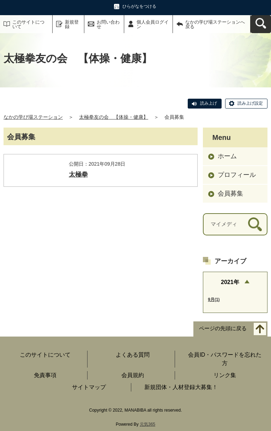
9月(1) (213, 299)
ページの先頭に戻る (223, 328)
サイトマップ (89, 387)
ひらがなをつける (139, 6)
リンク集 (224, 375)
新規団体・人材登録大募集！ (181, 387)
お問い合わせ (108, 24)
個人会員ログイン (153, 24)
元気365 (147, 424)
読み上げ (208, 103)
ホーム (227, 156)
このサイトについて (28, 24)
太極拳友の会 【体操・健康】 (113, 117)
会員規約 (132, 375)
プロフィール (237, 174)
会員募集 (230, 193)
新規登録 (72, 24)
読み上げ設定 (250, 103)
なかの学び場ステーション (33, 117)
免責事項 (45, 375)
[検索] (255, 224)
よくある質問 (133, 355)
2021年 (230, 282)
